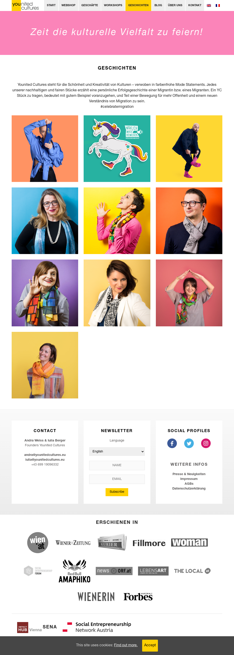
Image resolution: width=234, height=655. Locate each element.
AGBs (189, 484)
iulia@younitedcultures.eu (44, 460)
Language (117, 440)
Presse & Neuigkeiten (189, 474)
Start (51, 5)
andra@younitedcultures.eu (45, 455)
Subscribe (117, 492)
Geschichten (138, 5)
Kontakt (194, 5)
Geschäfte (89, 5)
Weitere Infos (189, 465)
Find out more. (126, 645)
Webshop (68, 5)
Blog (158, 5)
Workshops (113, 5)
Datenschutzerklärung (189, 488)
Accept (150, 645)
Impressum (189, 479)
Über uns (175, 5)
